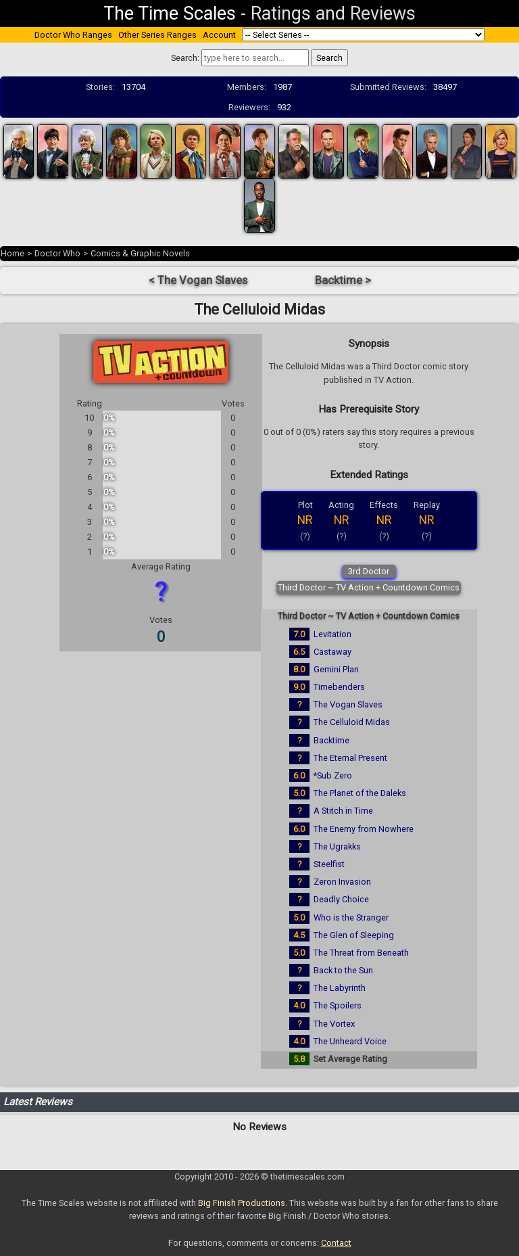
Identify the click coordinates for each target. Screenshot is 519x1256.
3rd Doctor (368, 571)
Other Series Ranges (157, 35)
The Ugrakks (337, 846)
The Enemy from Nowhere (364, 829)
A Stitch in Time (343, 811)
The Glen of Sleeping (354, 935)
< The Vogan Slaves (198, 280)
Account (219, 35)
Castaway (332, 652)
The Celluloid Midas (352, 722)
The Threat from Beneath (361, 953)
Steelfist (329, 864)
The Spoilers (338, 1005)
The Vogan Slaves (348, 704)
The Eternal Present (350, 758)
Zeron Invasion (342, 882)
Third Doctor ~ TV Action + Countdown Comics (369, 587)
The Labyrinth (340, 988)
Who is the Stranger (351, 917)
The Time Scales (169, 13)
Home (12, 253)
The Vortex (334, 1024)
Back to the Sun (343, 970)
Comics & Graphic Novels (140, 253)
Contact (336, 1243)
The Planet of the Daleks (360, 793)
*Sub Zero (333, 775)
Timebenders (339, 687)
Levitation (332, 634)
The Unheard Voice (350, 1041)
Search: (185, 58)
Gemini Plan (336, 669)
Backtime (331, 740)
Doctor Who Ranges (73, 35)
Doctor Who (57, 253)
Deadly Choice (341, 899)
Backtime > (343, 280)
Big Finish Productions (241, 1203)
